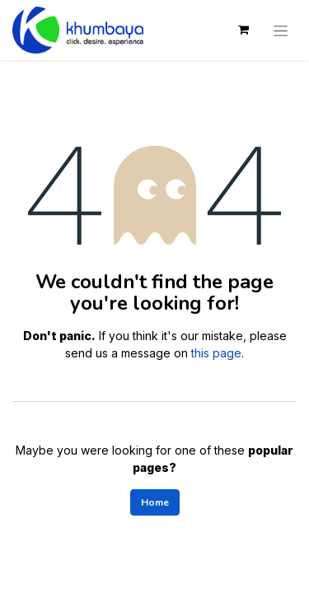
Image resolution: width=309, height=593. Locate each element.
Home (155, 502)
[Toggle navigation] (281, 29)
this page (216, 353)
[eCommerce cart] (243, 29)
